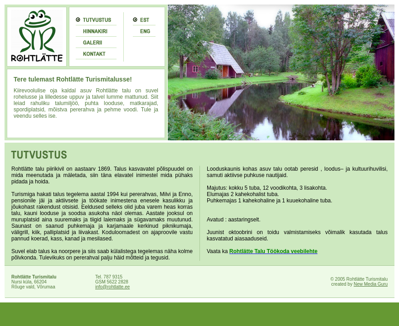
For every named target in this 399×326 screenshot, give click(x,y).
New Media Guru (371, 284)
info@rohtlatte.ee (112, 286)
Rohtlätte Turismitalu (33, 276)
